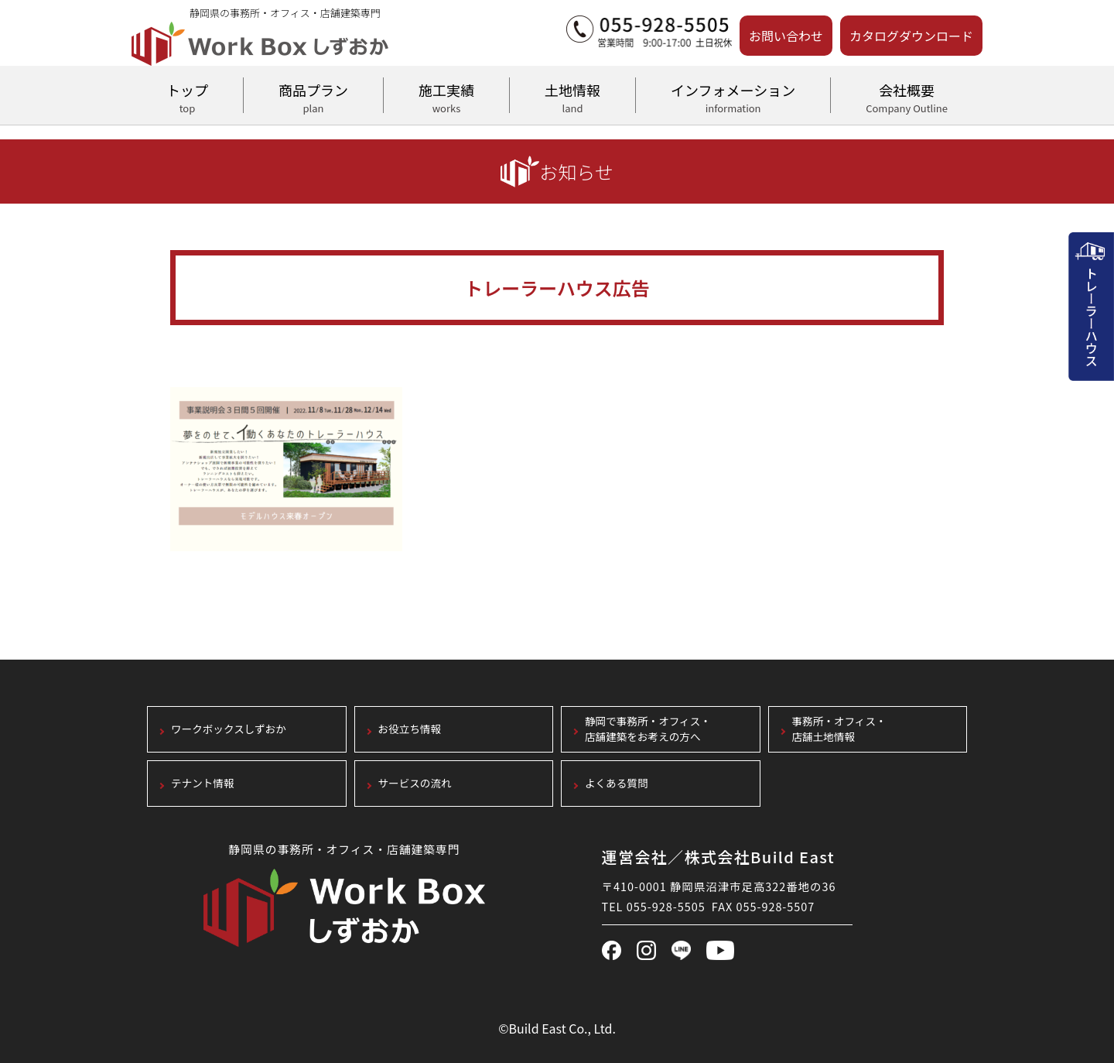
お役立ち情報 (410, 729)
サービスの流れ (415, 784)
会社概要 (906, 96)
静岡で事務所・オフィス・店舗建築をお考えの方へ (648, 730)
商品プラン (313, 96)
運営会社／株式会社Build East (719, 856)
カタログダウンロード (911, 35)
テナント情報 (202, 784)
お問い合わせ (786, 35)
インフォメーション (733, 96)
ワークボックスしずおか (228, 729)
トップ (187, 96)
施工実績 (446, 96)
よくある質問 (616, 784)
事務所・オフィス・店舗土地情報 (839, 730)
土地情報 (572, 96)
